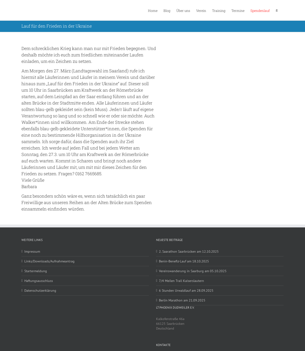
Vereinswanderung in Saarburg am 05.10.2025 (193, 271)
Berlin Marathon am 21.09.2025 (182, 300)
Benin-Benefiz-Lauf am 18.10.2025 (184, 261)
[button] (277, 10)
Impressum (32, 251)
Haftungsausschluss (38, 281)
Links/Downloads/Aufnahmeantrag (49, 261)
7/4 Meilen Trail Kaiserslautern (181, 281)
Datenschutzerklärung (40, 290)
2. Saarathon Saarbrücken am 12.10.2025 (189, 251)
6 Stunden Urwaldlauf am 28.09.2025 (186, 290)
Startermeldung (35, 271)
